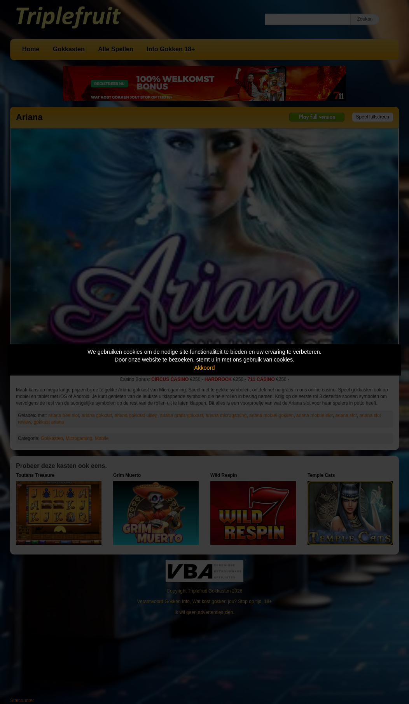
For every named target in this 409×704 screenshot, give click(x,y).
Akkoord (204, 368)
